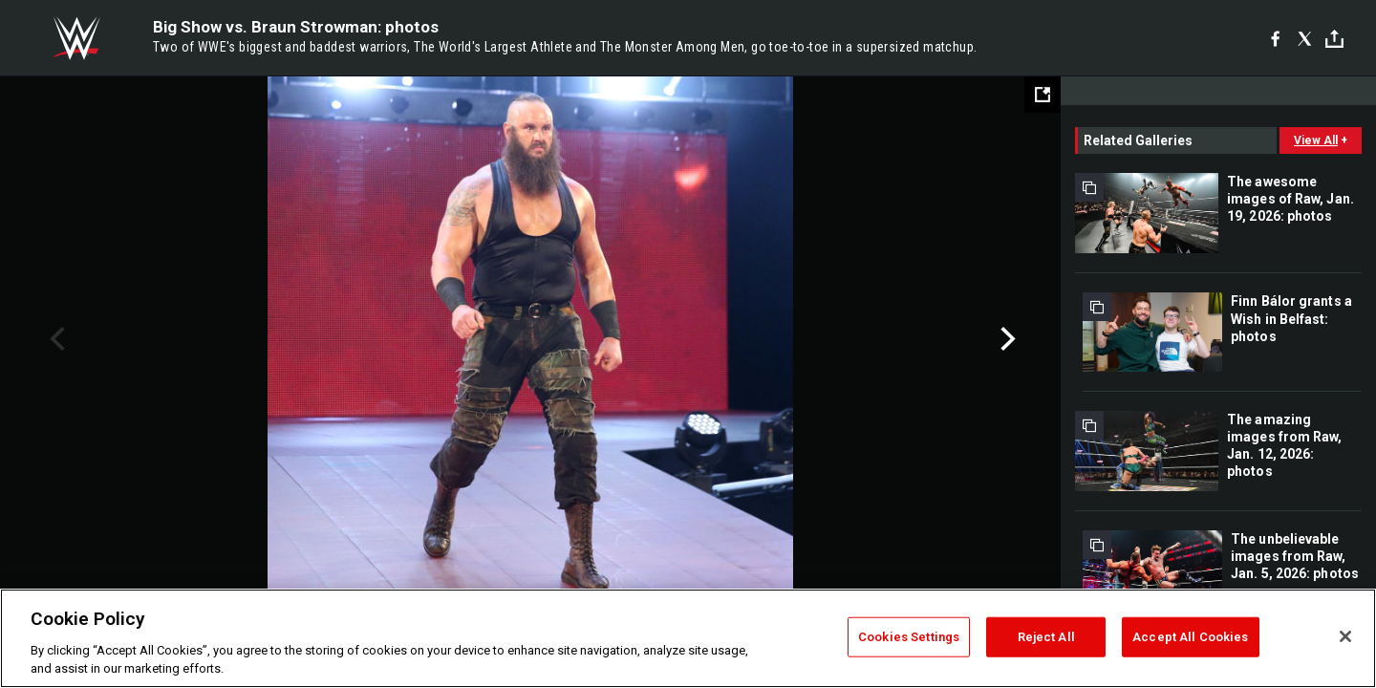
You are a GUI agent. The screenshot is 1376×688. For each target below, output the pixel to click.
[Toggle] (1334, 39)
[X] (1305, 38)
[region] (688, 638)
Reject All (1046, 637)
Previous (55, 339)
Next (1005, 339)
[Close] (1345, 636)
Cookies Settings (908, 637)
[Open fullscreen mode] (1042, 94)
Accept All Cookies (1190, 637)
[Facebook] (1275, 38)
